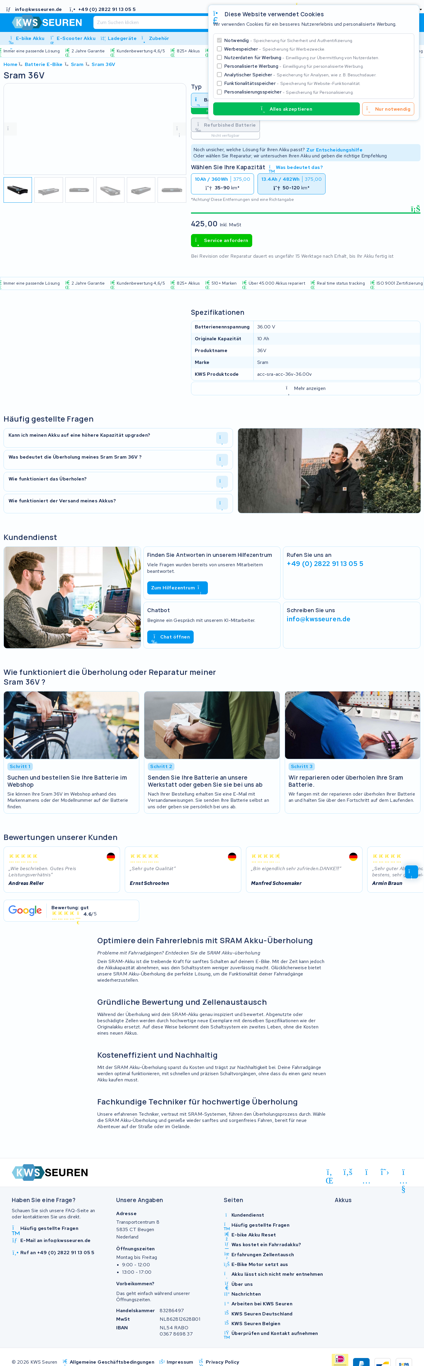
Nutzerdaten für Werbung (301, 57)
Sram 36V (103, 64)
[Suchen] (196, 22)
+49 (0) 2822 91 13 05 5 (325, 563)
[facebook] (348, 1171)
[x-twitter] (385, 1171)
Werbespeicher (275, 49)
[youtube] (403, 1173)
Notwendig (288, 40)
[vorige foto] (10, 129)
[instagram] (366, 1173)
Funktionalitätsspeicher (292, 83)
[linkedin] (329, 1173)
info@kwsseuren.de (319, 619)
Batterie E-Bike (44, 64)
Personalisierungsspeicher (289, 92)
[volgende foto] (179, 129)
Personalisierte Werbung (294, 66)
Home (11, 64)
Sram (77, 64)
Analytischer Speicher (300, 75)
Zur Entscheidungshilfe (334, 149)
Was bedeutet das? (296, 167)
